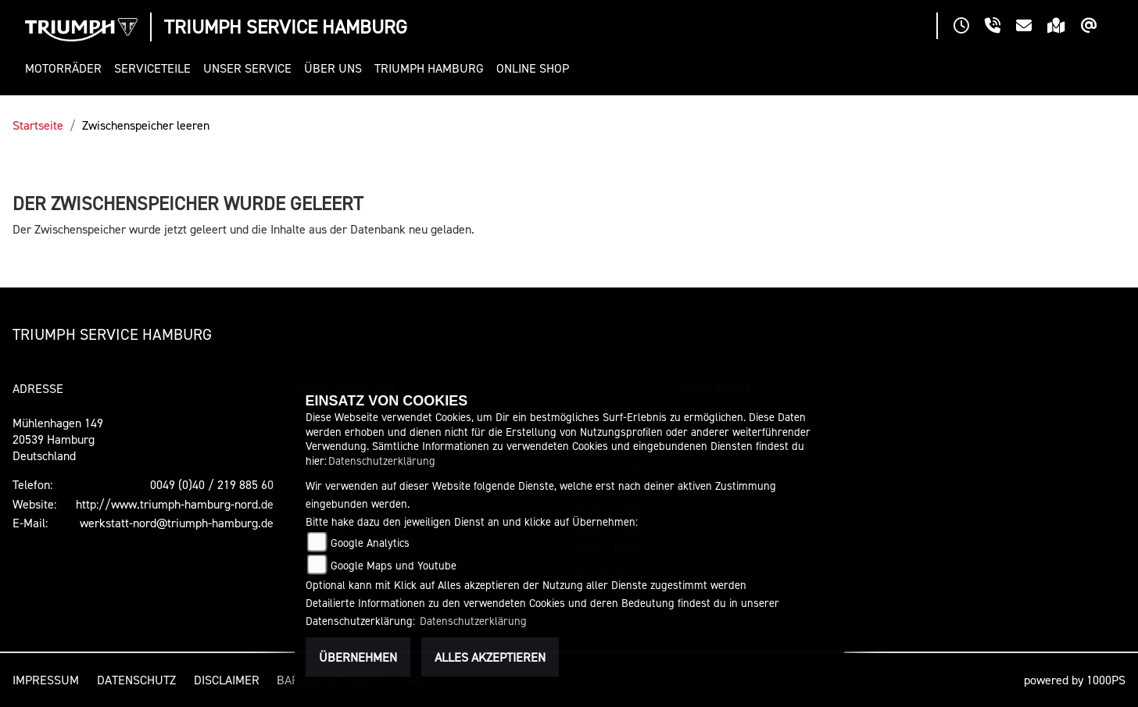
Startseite (38, 125)
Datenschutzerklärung (381, 460)
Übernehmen (358, 657)
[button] (66, 68)
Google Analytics (370, 542)
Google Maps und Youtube (393, 565)
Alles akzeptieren (490, 657)
